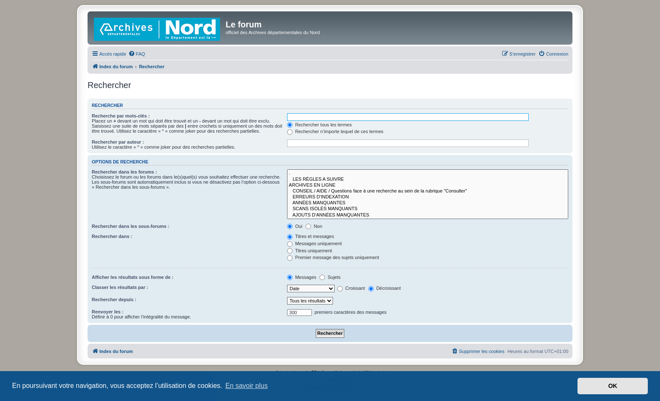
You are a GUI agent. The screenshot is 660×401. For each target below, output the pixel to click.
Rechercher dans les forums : (124, 171)
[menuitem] (136, 54)
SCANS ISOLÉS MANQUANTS (427, 209)
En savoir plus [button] (246, 385)
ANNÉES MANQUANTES (427, 203)
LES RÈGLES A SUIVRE (427, 179)
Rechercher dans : (112, 236)
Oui (294, 226)
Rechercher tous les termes (319, 124)
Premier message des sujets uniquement (333, 257)
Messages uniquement (314, 243)
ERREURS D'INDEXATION (427, 197)
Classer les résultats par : (120, 287)
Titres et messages (310, 236)
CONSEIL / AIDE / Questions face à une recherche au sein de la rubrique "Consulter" (427, 191)
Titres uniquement (309, 250)
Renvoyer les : (107, 311)
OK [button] (612, 385)
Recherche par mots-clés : (121, 115)
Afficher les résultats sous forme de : (132, 277)
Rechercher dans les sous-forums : (130, 226)
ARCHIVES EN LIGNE (427, 185)
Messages (301, 277)
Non (314, 226)
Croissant (351, 288)
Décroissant (384, 288)
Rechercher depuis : (114, 299)
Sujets (330, 277)
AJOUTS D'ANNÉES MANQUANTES (427, 215)
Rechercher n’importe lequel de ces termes (335, 131)
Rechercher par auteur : (118, 141)
